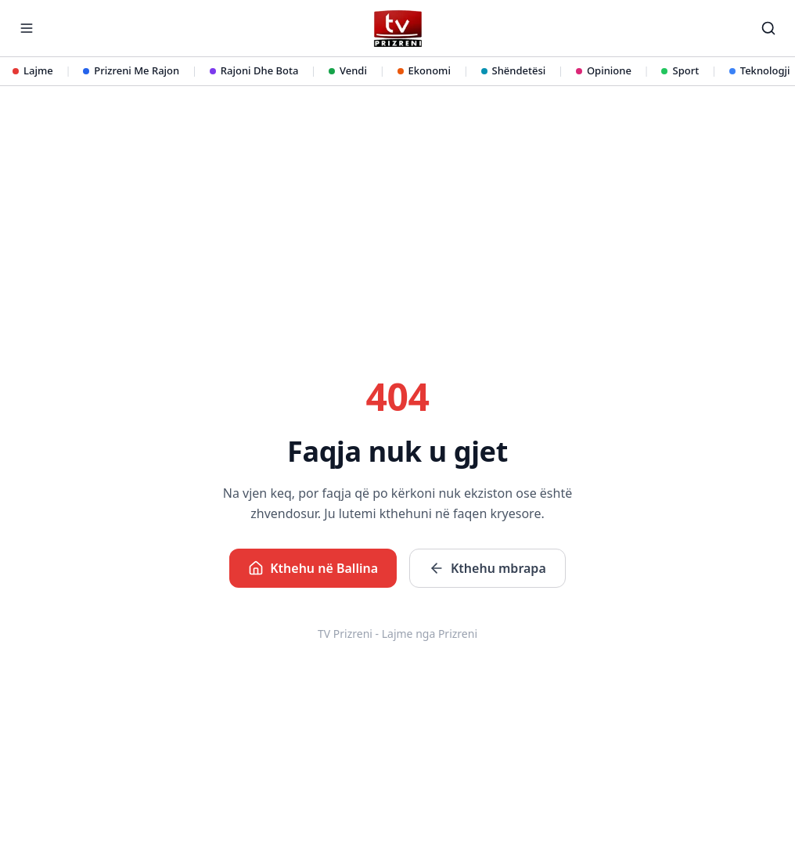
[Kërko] (768, 28)
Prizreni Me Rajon (131, 70)
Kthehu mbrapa (487, 568)
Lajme (33, 70)
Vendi (348, 70)
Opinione (603, 70)
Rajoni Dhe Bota (254, 70)
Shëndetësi (513, 70)
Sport (680, 70)
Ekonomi (424, 70)
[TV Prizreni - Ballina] (397, 28)
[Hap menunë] (27, 28)
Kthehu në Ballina (313, 568)
